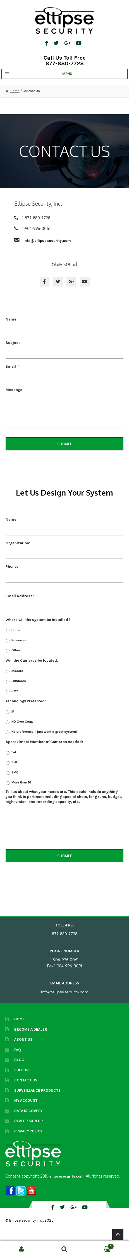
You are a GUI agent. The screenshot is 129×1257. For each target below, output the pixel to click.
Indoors (17, 671)
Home (15, 91)
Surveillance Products (37, 1090)
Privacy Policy (28, 1131)
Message (14, 389)
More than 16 (21, 782)
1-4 (13, 752)
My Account (26, 1100)
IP (12, 712)
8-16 (14, 772)
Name (11, 319)
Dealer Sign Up (28, 1120)
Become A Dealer (30, 1029)
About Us (23, 1039)
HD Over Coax (22, 722)
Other (15, 650)
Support (22, 1069)
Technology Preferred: (26, 701)
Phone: (12, 566)
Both (14, 691)
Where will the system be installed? (38, 619)
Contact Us (25, 1080)
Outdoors (18, 681)
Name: (12, 519)
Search (64, 1249)
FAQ (17, 1049)
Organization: (18, 543)
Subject (13, 342)
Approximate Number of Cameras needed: (44, 741)
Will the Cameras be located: (32, 660)
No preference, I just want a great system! (44, 732)
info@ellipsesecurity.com (47, 240)
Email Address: (20, 596)
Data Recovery (28, 1110)
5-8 (14, 762)
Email (13, 366)
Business (18, 640)
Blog (19, 1059)
